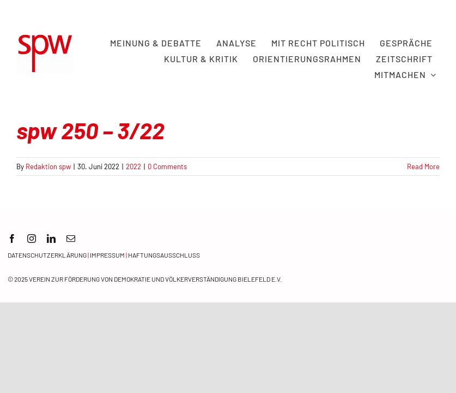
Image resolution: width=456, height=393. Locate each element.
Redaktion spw (48, 166)
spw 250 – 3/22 (90, 130)
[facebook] (12, 238)
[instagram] (31, 238)
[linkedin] (51, 238)
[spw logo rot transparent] (44, 38)
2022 (133, 166)
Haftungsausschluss (164, 255)
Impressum (107, 255)
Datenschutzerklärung (47, 255)
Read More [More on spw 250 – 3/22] (423, 166)
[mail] (70, 238)
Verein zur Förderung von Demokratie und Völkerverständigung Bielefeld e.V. (155, 279)
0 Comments (167, 166)
